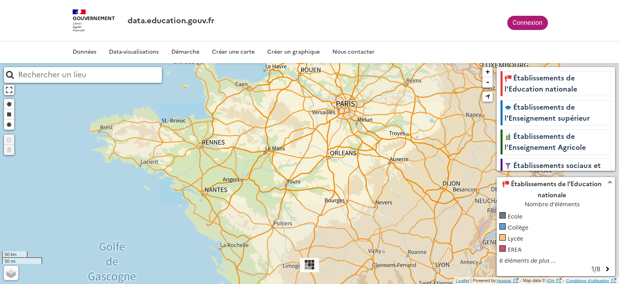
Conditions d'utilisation (587, 280)
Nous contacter (353, 52)
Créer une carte (233, 52)
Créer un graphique (293, 52)
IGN (551, 280)
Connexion (527, 22)
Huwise (504, 280)
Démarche (185, 52)
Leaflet (462, 280)
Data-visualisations (134, 52)
